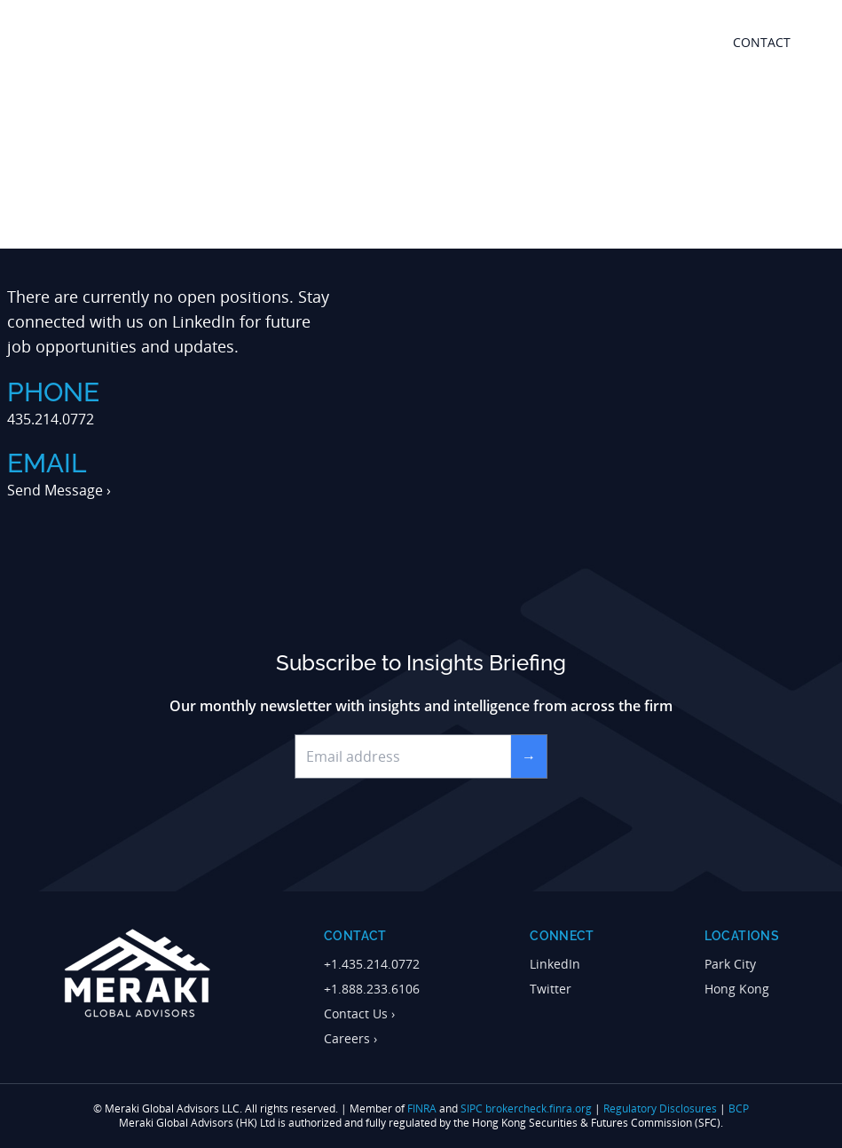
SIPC (471, 1108)
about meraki (400, 42)
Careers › (350, 1038)
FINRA (422, 1108)
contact (762, 42)
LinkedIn (203, 321)
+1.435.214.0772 (372, 963)
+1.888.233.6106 (372, 988)
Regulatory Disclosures (660, 1108)
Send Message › (59, 490)
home (318, 42)
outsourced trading (534, 42)
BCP (738, 1108)
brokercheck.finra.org (538, 1108)
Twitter (550, 988)
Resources (658, 42)
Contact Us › (359, 1013)
